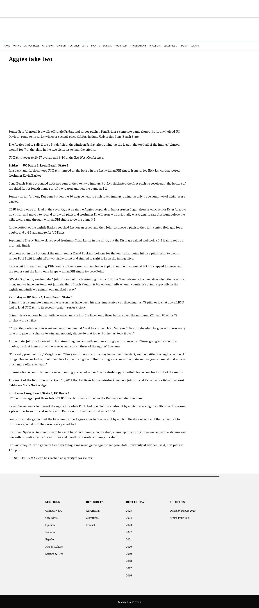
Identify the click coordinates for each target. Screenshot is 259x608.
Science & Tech (54, 552)
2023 (129, 523)
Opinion (50, 523)
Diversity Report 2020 (183, 509)
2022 (129, 530)
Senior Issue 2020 (180, 516)
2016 (129, 574)
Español (50, 538)
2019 (129, 552)
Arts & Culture (54, 545)
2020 (129, 545)
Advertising (93, 509)
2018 (129, 559)
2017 (129, 566)
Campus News (53, 509)
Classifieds (92, 516)
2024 (129, 516)
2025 (129, 509)
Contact (90, 523)
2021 (129, 538)
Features (50, 530)
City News (51, 516)
